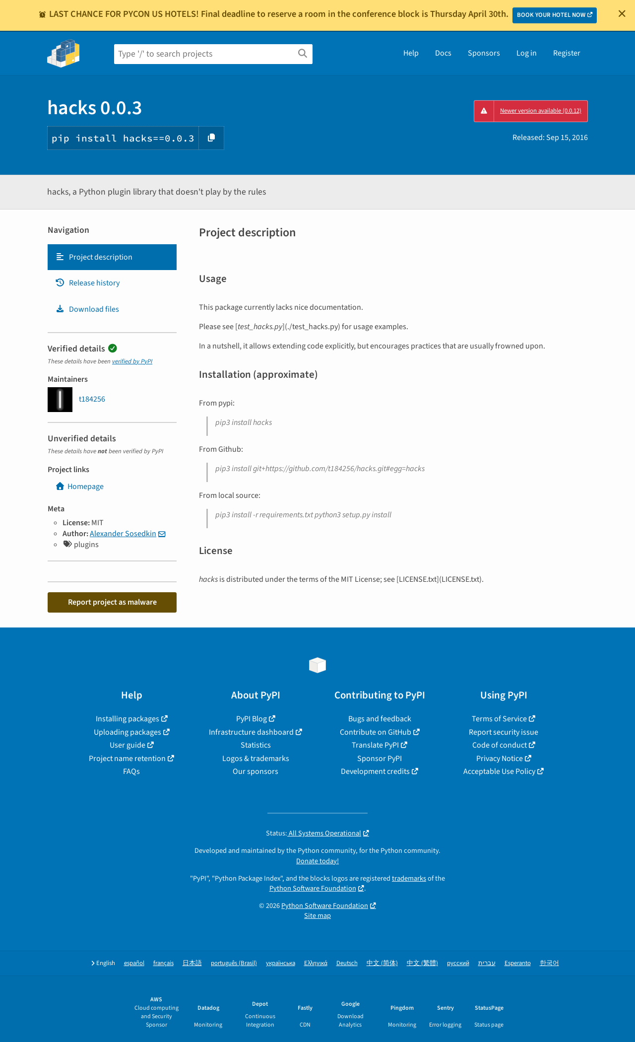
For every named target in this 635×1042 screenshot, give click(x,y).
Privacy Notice (499, 758)
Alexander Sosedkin (123, 533)
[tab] (112, 257)
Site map (317, 915)
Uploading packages (127, 732)
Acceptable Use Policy (499, 771)
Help (411, 53)
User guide (127, 745)
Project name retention (127, 758)
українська (280, 963)
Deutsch (347, 963)
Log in (526, 53)
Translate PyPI (375, 745)
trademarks (409, 878)
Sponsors (484, 53)
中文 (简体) (382, 963)
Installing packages (127, 718)
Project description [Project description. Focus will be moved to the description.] (93, 257)
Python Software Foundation (312, 888)
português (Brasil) (234, 963)
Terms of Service (499, 718)
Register (566, 53)
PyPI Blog (251, 718)
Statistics (256, 745)
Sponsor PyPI (379, 758)
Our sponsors (255, 771)
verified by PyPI (132, 361)
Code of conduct (499, 745)
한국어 (549, 963)
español (134, 963)
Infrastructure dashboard (251, 732)
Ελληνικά (315, 963)
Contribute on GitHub (375, 732)
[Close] (622, 13)
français (163, 963)
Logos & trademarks (255, 758)
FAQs (131, 771)
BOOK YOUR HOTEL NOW (551, 14)
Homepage (79, 486)
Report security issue (503, 732)
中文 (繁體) (422, 963)
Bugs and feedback (379, 718)
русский (458, 963)
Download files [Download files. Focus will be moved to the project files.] (87, 309)
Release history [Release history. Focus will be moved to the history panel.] (87, 283)
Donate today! (317, 861)
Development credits (375, 771)
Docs (443, 53)
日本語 (192, 963)
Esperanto (518, 963)
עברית (487, 963)
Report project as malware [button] (112, 602)
